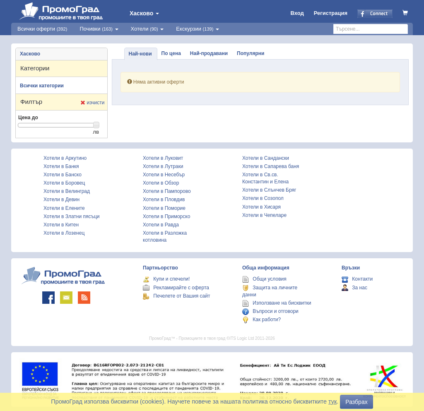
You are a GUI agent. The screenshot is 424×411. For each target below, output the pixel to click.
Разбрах (356, 402)
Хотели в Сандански (265, 158)
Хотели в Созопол (263, 198)
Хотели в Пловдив (164, 199)
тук (332, 401)
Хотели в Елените (64, 208)
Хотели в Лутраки (163, 166)
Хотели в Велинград (66, 191)
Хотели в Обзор (161, 183)
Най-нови (140, 54)
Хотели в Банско (62, 175)
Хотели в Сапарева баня (270, 166)
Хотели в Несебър (164, 175)
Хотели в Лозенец (63, 233)
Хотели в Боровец (64, 183)
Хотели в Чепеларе (264, 215)
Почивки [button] (99, 29)
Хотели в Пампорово (167, 191)
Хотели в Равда (161, 225)
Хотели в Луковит (163, 158)
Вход (297, 13)
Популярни (250, 53)
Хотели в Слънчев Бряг (269, 190)
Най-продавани (209, 53)
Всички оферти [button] (42, 29)
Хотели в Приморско (166, 216)
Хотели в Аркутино (65, 158)
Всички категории (42, 86)
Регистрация (330, 13)
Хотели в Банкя (61, 166)
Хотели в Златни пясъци (71, 216)
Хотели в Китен (61, 225)
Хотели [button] (147, 29)
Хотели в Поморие (164, 208)
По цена (171, 53)
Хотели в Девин (61, 199)
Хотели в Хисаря (261, 207)
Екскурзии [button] (197, 29)
